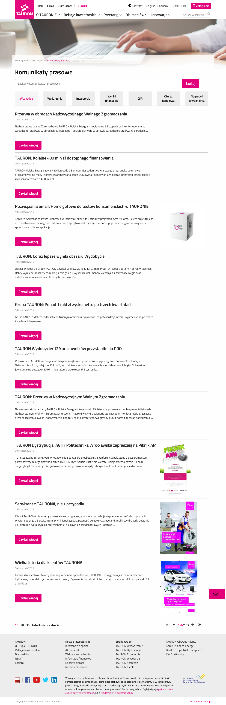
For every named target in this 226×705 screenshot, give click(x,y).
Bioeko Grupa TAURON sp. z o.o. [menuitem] (185, 650)
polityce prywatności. (84, 693)
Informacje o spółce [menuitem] (76, 646)
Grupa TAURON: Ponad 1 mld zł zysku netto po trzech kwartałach (74, 304)
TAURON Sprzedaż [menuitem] (127, 663)
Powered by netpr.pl (200, 701)
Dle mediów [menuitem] (22, 654)
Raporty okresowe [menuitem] (76, 667)
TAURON (81, 6)
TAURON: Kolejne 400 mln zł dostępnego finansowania (64, 158)
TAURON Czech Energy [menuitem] (180, 646)
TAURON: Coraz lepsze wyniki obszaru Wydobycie (60, 256)
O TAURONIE (48, 14)
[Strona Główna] (24, 9)
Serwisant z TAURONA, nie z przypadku (50, 504)
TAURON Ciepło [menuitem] (125, 667)
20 (22, 625)
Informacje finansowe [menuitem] (78, 658)
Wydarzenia (55, 98)
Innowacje (161, 14)
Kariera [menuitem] (19, 663)
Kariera (163, 6)
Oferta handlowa (168, 98)
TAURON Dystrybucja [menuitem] (128, 650)
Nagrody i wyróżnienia (197, 98)
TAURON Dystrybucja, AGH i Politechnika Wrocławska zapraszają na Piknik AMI (86, 445)
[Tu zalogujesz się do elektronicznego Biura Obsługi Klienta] (201, 6)
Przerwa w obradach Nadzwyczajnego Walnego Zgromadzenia (71, 114)
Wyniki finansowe (111, 98)
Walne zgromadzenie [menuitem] (77, 654)
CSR (140, 98)
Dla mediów (137, 14)
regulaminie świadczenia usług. (117, 693)
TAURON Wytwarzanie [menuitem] (129, 646)
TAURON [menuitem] (20, 641)
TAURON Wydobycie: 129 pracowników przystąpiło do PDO (68, 348)
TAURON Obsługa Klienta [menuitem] (181, 641)
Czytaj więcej (28, 145)
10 (17, 625)
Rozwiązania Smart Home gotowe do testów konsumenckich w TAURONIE (81, 206)
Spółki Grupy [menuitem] (124, 641)
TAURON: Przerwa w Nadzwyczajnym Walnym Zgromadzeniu (70, 397)
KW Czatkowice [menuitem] (175, 654)
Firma (50, 6)
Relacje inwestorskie (82, 14)
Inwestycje (83, 98)
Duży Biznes (65, 6)
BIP (185, 6)
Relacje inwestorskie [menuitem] (27, 650)
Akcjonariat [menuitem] (72, 650)
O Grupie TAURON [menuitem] (26, 646)
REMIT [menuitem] (19, 658)
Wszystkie (26, 98)
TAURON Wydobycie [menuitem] (128, 658)
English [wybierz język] (150, 6)
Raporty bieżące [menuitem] (74, 663)
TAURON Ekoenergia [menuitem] (128, 654)
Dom (40, 6)
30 (27, 625)
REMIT (175, 6)
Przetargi (113, 14)
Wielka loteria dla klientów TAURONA (48, 562)
